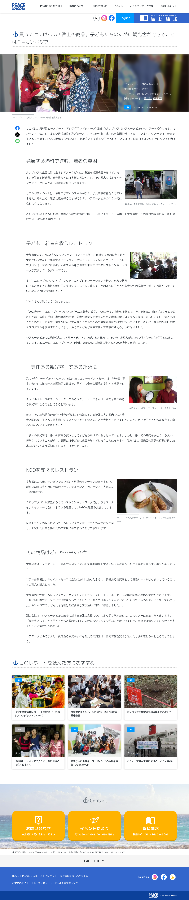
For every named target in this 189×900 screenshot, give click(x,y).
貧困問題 (157, 98)
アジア (145, 89)
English (124, 18)
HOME (17, 852)
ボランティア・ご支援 (142, 6)
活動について (100, 6)
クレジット (51, 876)
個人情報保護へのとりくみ (74, 876)
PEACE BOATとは (32, 876)
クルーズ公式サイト (41, 883)
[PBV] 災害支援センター (67, 883)
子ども (147, 98)
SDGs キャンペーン (152, 84)
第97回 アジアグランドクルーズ (154, 93)
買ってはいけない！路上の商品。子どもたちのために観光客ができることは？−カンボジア (89, 852)
